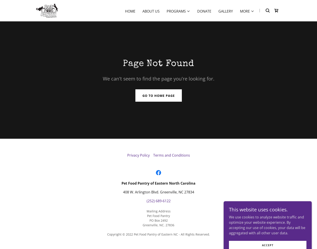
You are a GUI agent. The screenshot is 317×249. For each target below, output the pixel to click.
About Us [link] (151, 11)
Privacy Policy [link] (138, 155)
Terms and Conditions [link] (171, 155)
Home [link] (130, 11)
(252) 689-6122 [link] (159, 200)
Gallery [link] (225, 11)
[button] (178, 11)
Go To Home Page (158, 96)
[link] (47, 10)
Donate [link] (204, 11)
